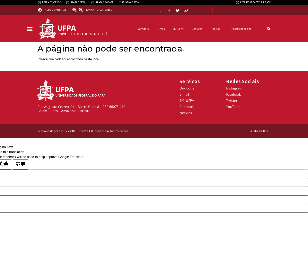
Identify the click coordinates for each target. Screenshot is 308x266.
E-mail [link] (161, 29)
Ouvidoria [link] (144, 29)
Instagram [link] (234, 88)
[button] (29, 29)
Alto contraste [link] (56, 9)
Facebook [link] (233, 94)
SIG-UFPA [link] (178, 29)
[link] (49, 2)
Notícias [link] (215, 29)
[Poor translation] (20, 164)
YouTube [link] (233, 106)
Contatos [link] (197, 29)
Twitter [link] (231, 100)
